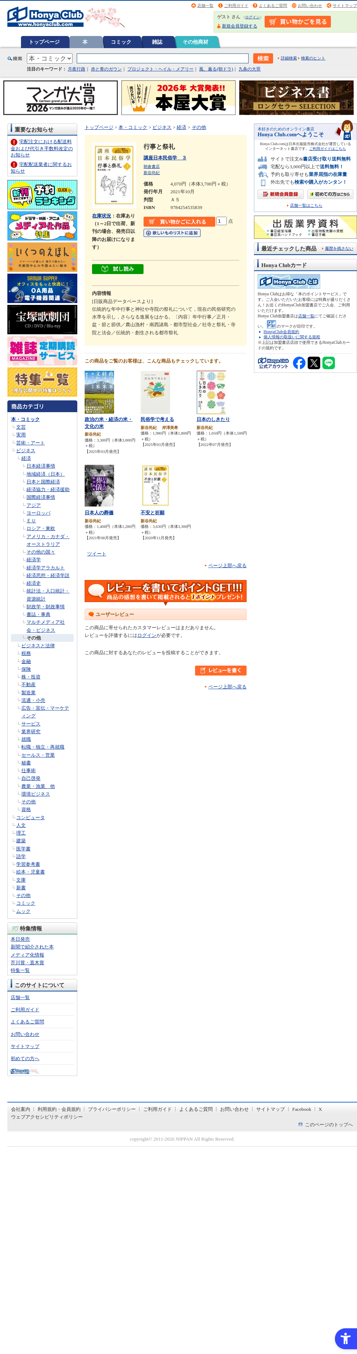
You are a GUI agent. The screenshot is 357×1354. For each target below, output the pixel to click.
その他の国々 (40, 552)
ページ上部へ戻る (227, 565)
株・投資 (30, 677)
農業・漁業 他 (38, 786)
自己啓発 (30, 778)
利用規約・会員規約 (59, 1109)
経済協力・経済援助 (48, 489)
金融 (26, 661)
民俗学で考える (157, 419)
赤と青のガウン (106, 69)
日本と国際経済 (43, 482)
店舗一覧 (205, 5)
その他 (33, 638)
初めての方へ (25, 1058)
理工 (21, 833)
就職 (26, 739)
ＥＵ (31, 520)
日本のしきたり (213, 419)
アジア (33, 505)
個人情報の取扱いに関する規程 (292, 337)
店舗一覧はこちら (306, 206)
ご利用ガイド (236, 5)
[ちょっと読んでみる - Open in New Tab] (118, 270)
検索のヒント (313, 58)
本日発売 (20, 939)
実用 (21, 434)
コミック (121, 42)
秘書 (26, 763)
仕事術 (28, 770)
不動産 (28, 684)
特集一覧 (20, 970)
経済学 (33, 559)
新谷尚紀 (152, 172)
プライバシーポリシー (112, 1109)
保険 (26, 669)
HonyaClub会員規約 (281, 332)
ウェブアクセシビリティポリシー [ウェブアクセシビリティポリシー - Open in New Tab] (47, 1117)
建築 (21, 840)
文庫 (21, 880)
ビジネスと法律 (38, 645)
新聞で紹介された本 (32, 947)
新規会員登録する (239, 26)
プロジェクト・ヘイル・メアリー (160, 69)
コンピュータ (30, 817)
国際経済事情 (40, 497)
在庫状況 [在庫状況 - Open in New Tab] (101, 216)
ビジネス (25, 450)
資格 (26, 809)
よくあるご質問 (273, 5)
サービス (30, 724)
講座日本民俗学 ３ (165, 158)
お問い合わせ (310, 5)
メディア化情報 (27, 955)
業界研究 (30, 731)
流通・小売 (33, 700)
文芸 (21, 427)
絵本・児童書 (30, 872)
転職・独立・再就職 (42, 747)
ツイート (96, 554)
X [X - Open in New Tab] (320, 1109)
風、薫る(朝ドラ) (216, 69)
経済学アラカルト (45, 567)
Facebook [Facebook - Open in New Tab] (301, 1109)
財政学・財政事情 (45, 606)
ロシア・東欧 (40, 528)
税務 (26, 653)
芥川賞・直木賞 (27, 962)
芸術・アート (30, 443)
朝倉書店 (152, 166)
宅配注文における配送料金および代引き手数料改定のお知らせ (42, 148)
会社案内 (20, 1109)
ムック (23, 911)
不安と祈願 (153, 512)
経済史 (33, 583)
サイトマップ (345, 5)
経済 (26, 458)
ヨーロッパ (38, 513)
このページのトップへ (329, 1124)
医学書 (23, 848)
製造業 (28, 692)
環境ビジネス (35, 794)
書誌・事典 (38, 614)
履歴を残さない (339, 248)
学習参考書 (28, 864)
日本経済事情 (40, 466)
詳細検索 (289, 58)
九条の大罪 (249, 69)
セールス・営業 (38, 755)
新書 (21, 887)
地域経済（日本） (45, 474)
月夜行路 (76, 69)
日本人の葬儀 (99, 512)
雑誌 (157, 42)
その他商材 (195, 42)
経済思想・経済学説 (48, 575)
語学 (21, 856)
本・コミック (25, 419)
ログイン (252, 17)
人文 (21, 825)
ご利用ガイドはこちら (327, 149)
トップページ (44, 42)
